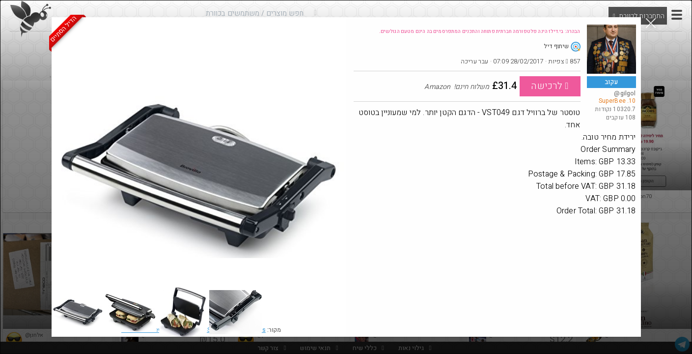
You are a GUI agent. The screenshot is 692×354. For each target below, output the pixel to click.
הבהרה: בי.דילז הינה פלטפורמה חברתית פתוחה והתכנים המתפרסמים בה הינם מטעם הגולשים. (480, 31)
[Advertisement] (495, 288)
